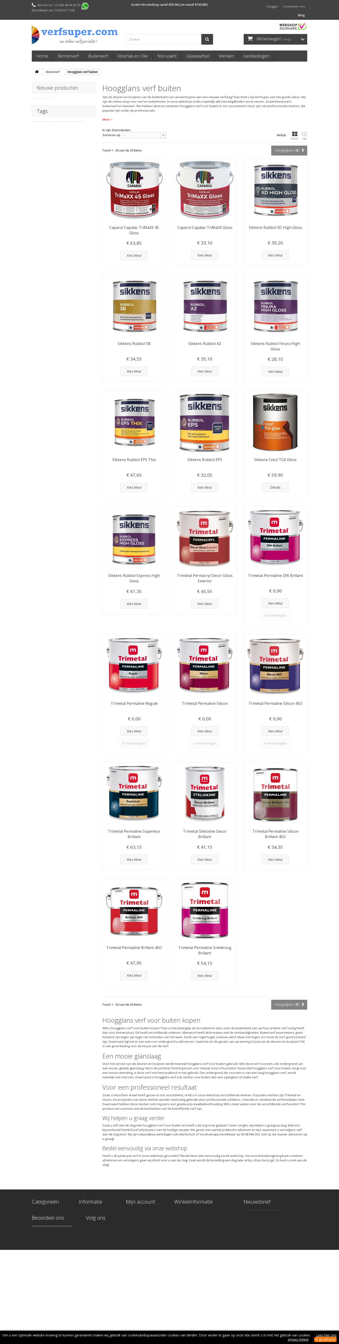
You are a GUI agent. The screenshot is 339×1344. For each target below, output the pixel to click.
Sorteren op (111, 135)
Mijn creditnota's (138, 1218)
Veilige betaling (90, 1242)
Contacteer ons (294, 6)
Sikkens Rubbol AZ (204, 343)
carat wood (42, 178)
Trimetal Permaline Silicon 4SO (275, 703)
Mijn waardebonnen (141, 1236)
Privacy (84, 1261)
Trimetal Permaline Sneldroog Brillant (204, 950)
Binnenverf (68, 56)
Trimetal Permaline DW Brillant (275, 575)
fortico (39, 200)
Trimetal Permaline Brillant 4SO (134, 947)
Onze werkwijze (90, 1218)
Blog (301, 15)
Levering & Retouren (94, 1230)
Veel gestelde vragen (94, 1236)
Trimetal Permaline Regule (134, 703)
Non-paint (167, 56)
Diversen (38, 1249)
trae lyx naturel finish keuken (55, 214)
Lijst (304, 135)
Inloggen (272, 6)
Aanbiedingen (256, 56)
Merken (226, 56)
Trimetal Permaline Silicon (205, 703)
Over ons (86, 1249)
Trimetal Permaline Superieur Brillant (134, 834)
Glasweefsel (197, 56)
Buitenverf (98, 56)
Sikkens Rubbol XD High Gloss (275, 227)
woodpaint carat (46, 186)
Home (42, 56)
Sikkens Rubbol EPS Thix (134, 459)
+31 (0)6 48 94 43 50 (211, 1237)
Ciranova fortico (46, 207)
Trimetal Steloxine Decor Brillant (205, 834)
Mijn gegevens (136, 1230)
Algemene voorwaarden (97, 1255)
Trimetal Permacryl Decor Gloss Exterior (205, 578)
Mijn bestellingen (138, 1212)
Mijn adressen (136, 1224)
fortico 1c (57, 200)
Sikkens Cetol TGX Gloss (275, 459)
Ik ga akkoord (325, 1339)
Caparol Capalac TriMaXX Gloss (204, 227)
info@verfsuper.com (209, 1246)
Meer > (107, 119)
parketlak (71, 193)
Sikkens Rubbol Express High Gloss (134, 578)
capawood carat (46, 193)
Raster (295, 135)
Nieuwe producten (57, 87)
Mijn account (140, 1201)
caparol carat (75, 186)
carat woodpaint (69, 178)
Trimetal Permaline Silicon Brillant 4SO (275, 834)
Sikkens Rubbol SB (134, 343)
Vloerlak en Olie (132, 56)
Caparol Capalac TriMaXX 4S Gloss (134, 230)
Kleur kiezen (88, 1224)
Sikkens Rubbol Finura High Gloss (275, 346)
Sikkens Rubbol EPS (204, 459)
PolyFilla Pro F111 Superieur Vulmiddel (76, 101)
